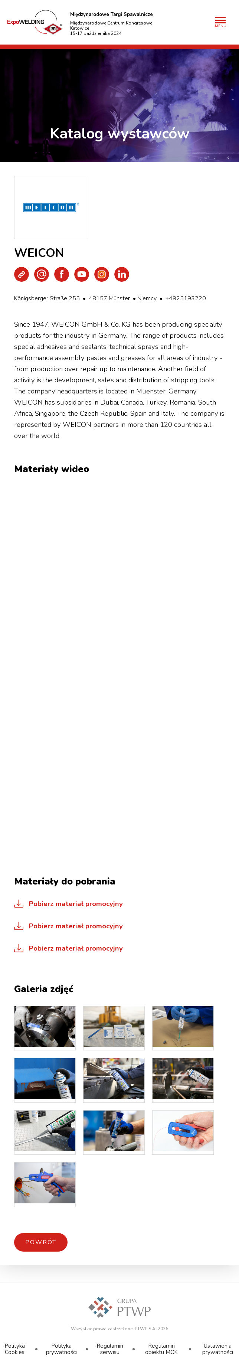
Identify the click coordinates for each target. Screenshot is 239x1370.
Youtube (81, 274)
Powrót (40, 1242)
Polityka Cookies (14, 1349)
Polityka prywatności (61, 1349)
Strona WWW (21, 274)
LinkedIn (121, 274)
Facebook (61, 274)
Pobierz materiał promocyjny (76, 904)
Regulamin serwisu (109, 1349)
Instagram (101, 274)
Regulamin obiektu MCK (161, 1349)
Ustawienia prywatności (217, 1349)
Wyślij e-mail (41, 274)
